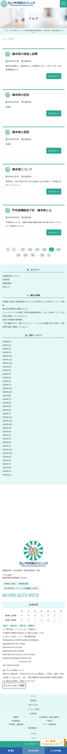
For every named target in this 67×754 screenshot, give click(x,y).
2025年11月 (7, 360)
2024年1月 (7, 414)
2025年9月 (7, 367)
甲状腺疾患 (16, 721)
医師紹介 (33, 700)
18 (30, 249)
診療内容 (27, 61)
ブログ (33, 738)
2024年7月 (7, 399)
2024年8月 (7, 396)
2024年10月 (7, 392)
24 (26, 255)
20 (44, 249)
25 (33, 255)
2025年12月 (7, 356)
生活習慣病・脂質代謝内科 (49, 717)
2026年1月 (7, 352)
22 (58, 249)
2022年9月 (7, 457)
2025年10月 (7, 363)
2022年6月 (7, 468)
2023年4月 (7, 442)
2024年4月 (7, 406)
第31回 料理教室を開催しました (15, 309)
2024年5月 (7, 403)
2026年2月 (7, 349)
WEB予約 (34, 751)
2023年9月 (7, 428)
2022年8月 (7, 460)
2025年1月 (7, 385)
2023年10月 (7, 424)
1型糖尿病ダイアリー (11, 276)
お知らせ (6, 287)
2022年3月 (7, 475)
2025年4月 (7, 381)
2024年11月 (7, 388)
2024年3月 (7, 410)
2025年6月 (7, 374)
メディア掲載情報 (49, 724)
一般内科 (49, 721)
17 (23, 249)
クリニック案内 (33, 709)
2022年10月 (7, 453)
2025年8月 (7, 370)
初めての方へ (34, 705)
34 (42, 255)
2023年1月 (7, 446)
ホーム (33, 696)
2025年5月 (7, 378)
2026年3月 (7, 345)
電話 (11, 751)
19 (37, 249)
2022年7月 (7, 464)
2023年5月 (7, 439)
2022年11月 (7, 450)
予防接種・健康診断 (15, 724)
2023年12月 (7, 417)
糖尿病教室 (7, 283)
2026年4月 (7, 342)
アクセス (33, 734)
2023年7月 (7, 435)
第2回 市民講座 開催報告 (12, 320)
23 (18, 255)
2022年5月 (7, 471)
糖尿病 (15, 717)
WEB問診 (56, 751)
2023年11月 (7, 421)
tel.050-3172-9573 (22, 595)
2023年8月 (7, 432)
